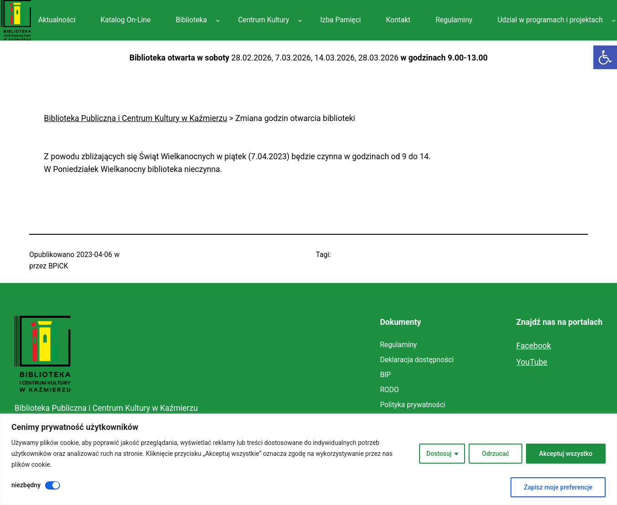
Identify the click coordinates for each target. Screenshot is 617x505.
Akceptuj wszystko (565, 453)
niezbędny (25, 485)
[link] (605, 57)
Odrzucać (495, 453)
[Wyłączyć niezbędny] (52, 485)
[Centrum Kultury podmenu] (300, 20)
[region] (308, 459)
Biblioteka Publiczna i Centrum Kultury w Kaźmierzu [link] (106, 408)
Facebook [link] (533, 345)
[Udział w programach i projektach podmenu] (614, 20)
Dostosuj (438, 453)
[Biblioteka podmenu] (218, 20)
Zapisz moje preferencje (558, 487)
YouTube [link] (531, 362)
